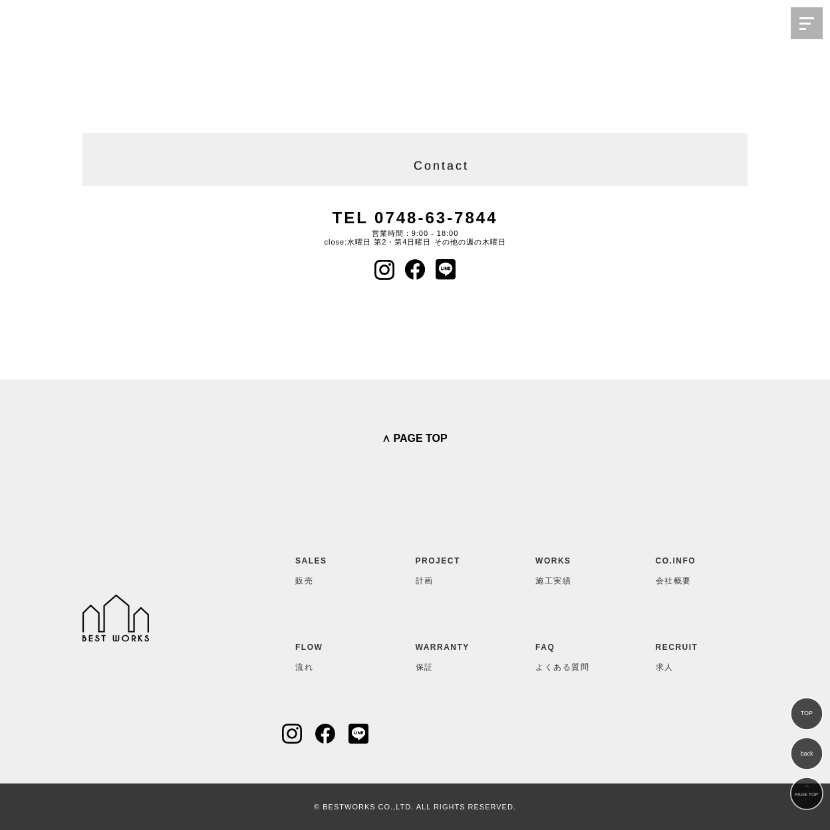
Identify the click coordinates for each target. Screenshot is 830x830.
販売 (327, 568)
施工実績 (568, 568)
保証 (448, 654)
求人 (688, 654)
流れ (327, 654)
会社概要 (688, 568)
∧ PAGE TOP (415, 438)
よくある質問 (568, 654)
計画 (448, 568)
